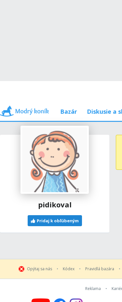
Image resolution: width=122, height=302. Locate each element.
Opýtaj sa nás (39, 269)
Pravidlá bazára (99, 269)
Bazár (68, 111)
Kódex (69, 269)
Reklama (93, 288)
